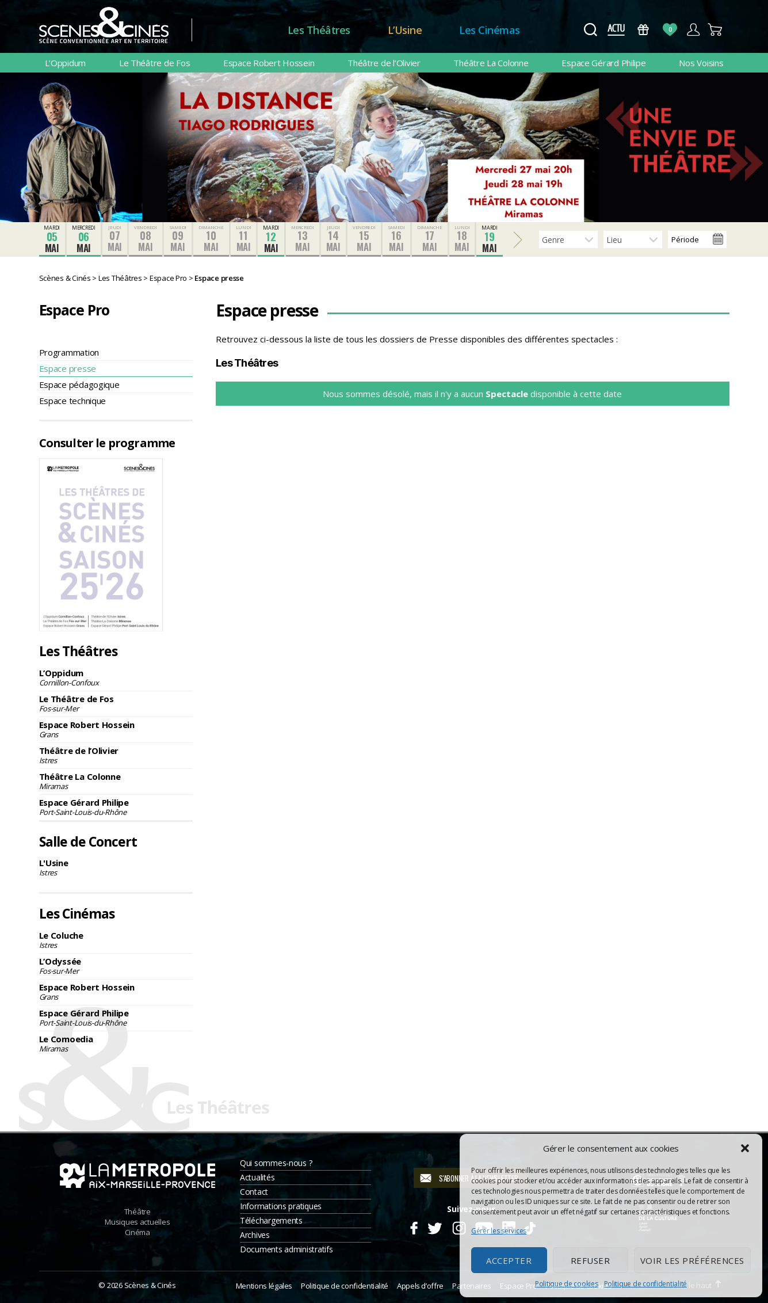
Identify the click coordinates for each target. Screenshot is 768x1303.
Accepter (509, 1260)
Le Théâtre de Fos (154, 62)
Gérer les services (498, 1231)
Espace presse (68, 368)
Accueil (239, 30)
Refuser (590, 1260)
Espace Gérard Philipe (603, 62)
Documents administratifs (286, 1249)
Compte (692, 29)
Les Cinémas (489, 30)
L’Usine (405, 30)
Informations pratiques (281, 1206)
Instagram (458, 1226)
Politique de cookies (566, 1284)
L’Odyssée (116, 965)
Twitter (434, 1226)
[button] (745, 1148)
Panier (715, 29)
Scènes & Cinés (150, 1285)
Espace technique (72, 400)
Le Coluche (116, 939)
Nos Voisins (701, 62)
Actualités (257, 1177)
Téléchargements (271, 1220)
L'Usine (116, 867)
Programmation (69, 352)
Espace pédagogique (79, 384)
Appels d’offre (420, 1286)
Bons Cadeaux (642, 29)
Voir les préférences (692, 1260)
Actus (616, 29)
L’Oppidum (65, 62)
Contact (254, 1191)
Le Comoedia (116, 1043)
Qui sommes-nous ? (276, 1162)
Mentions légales (264, 1286)
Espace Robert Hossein (268, 62)
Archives (255, 1234)
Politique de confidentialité (645, 1284)
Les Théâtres (319, 30)
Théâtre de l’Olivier (384, 62)
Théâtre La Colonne (490, 62)
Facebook (413, 1226)
